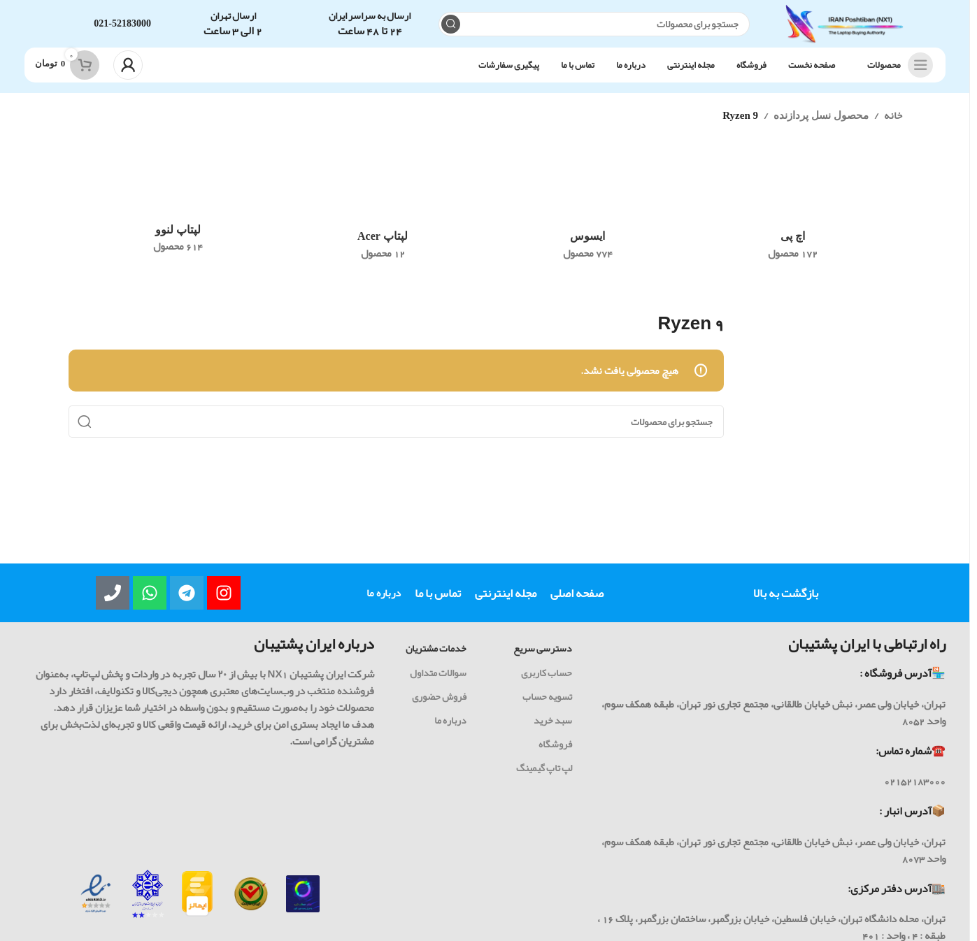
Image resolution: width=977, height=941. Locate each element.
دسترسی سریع (542, 656)
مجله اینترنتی (505, 601)
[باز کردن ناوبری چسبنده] (896, 73)
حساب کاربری (546, 680)
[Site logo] (841, 31)
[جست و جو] (590, 28)
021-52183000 (122, 27)
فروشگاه (555, 752)
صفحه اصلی (577, 601)
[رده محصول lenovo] (178, 215)
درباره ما (383, 601)
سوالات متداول (438, 680)
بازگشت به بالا (785, 601)
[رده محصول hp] (792, 218)
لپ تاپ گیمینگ (544, 776)
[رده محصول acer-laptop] (382, 218)
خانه (893, 123)
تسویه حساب (547, 704)
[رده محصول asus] (587, 218)
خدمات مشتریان (436, 656)
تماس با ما (438, 601)
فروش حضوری (439, 704)
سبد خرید (553, 728)
